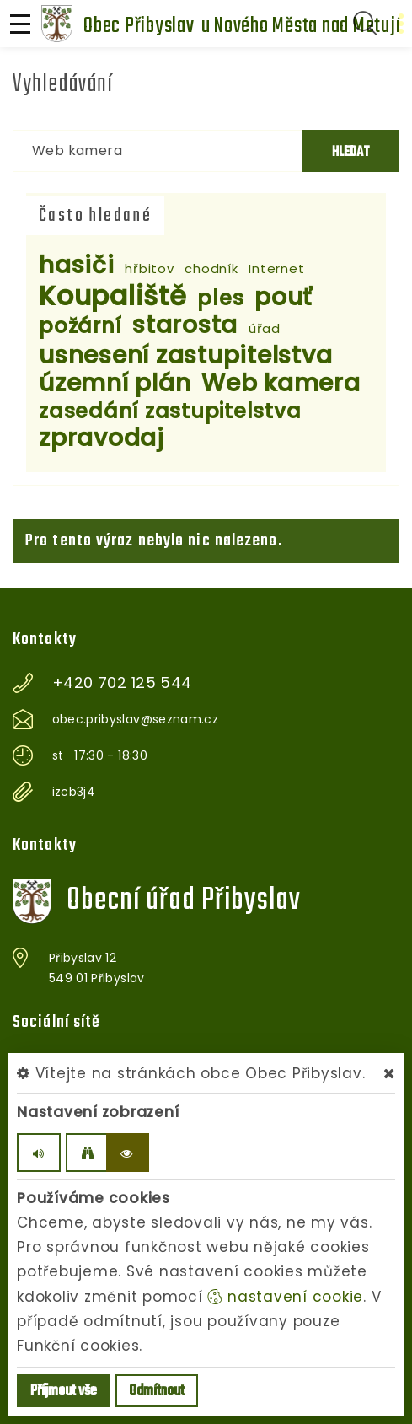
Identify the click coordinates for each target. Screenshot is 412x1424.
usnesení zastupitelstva (185, 355)
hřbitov (149, 268)
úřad (265, 328)
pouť (283, 297)
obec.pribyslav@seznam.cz (135, 719)
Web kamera (281, 383)
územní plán (114, 383)
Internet (276, 268)
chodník (211, 268)
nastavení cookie (285, 1297)
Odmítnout (157, 1391)
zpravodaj (101, 438)
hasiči (77, 265)
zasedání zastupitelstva (170, 411)
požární (80, 326)
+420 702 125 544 (122, 683)
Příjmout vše (63, 1391)
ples (220, 298)
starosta (185, 325)
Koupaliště (113, 295)
